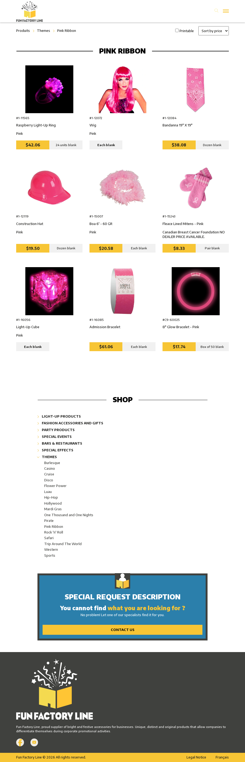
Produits (23, 30)
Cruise (49, 474)
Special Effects (55, 450)
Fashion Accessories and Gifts (70, 423)
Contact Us (122, 629)
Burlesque (52, 463)
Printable (187, 31)
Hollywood (53, 503)
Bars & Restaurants (59, 443)
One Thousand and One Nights (68, 515)
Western (51, 549)
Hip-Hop (51, 497)
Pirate (49, 520)
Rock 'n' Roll (53, 532)
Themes (43, 30)
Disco (48, 480)
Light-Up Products (59, 416)
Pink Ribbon (66, 30)
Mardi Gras (53, 509)
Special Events (54, 436)
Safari (49, 538)
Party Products (56, 430)
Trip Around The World (63, 544)
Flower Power (55, 486)
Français (222, 757)
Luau (48, 491)
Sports (49, 555)
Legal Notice (196, 757)
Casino (49, 468)
